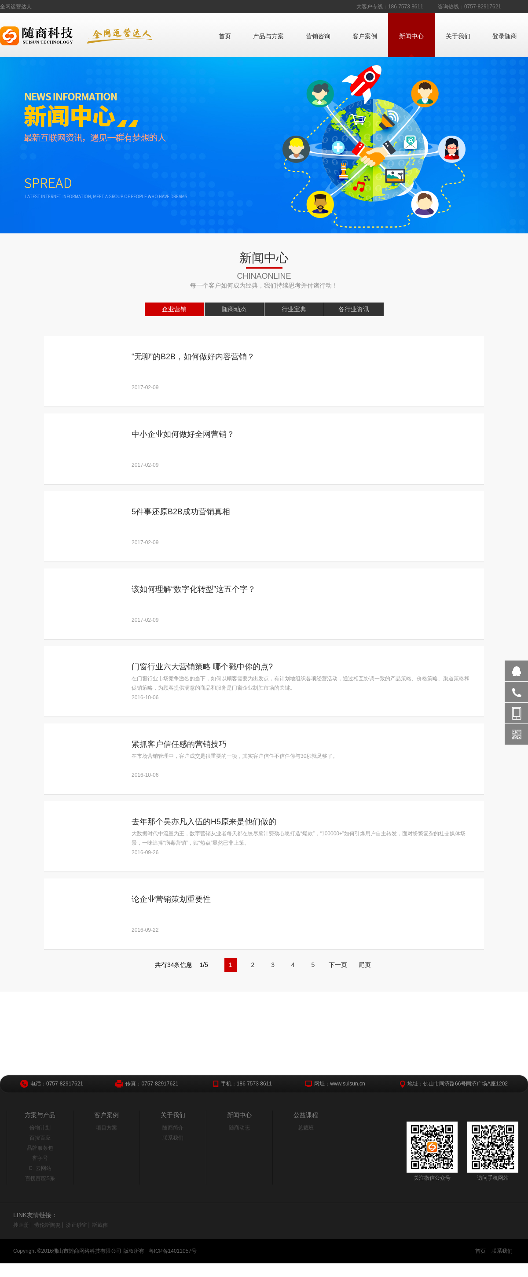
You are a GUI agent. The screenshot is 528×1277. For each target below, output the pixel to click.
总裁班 (306, 1128)
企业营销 (174, 309)
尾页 (365, 964)
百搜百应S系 (40, 1178)
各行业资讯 (353, 309)
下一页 (338, 964)
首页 (225, 36)
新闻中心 (411, 36)
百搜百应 (40, 1138)
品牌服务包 (40, 1148)
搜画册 (21, 1225)
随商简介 (172, 1128)
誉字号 (40, 1158)
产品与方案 (268, 36)
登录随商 (504, 36)
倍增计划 (40, 1128)
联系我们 (172, 1138)
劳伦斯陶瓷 (47, 1225)
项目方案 (106, 1128)
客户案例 (364, 36)
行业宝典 (294, 309)
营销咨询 (318, 36)
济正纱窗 (76, 1225)
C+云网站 (40, 1168)
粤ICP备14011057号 (173, 1251)
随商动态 (234, 309)
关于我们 (458, 36)
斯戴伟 (100, 1225)
